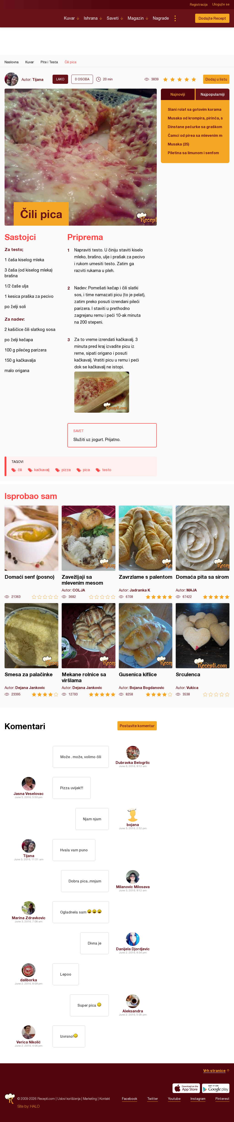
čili (20, 470)
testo (106, 470)
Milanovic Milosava (133, 886)
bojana (133, 824)
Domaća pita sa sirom (202, 552)
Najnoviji (177, 94)
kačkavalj (41, 470)
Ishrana (91, 18)
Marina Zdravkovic (28, 918)
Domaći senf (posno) (31, 552)
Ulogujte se (220, 4)
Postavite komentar (137, 725)
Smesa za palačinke (31, 650)
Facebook (129, 1099)
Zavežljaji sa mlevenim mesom (88, 552)
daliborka (28, 980)
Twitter (152, 1099)
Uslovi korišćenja (68, 1099)
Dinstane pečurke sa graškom (195, 126)
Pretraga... (184, 18)
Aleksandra (132, 1011)
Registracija (198, 4)
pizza (66, 470)
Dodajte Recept (212, 18)
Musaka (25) (178, 144)
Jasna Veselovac (28, 793)
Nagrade (161, 18)
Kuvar (69, 18)
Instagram (198, 1099)
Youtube (174, 1099)
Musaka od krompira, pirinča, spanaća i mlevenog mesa (195, 118)
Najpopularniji (213, 94)
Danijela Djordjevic (133, 949)
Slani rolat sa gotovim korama (194, 109)
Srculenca (202, 650)
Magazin (136, 18)
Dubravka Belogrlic (133, 762)
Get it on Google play (215, 1088)
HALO (35, 1106)
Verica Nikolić (28, 1042)
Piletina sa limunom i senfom (193, 152)
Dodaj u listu (216, 79)
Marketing (90, 1099)
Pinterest (222, 1099)
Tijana (37, 79)
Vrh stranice (214, 1070)
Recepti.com (31, 16)
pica (86, 470)
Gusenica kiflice (146, 650)
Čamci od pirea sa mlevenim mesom (195, 135)
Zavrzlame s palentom (146, 552)
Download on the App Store (186, 1088)
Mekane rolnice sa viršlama (88, 650)
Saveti (113, 18)
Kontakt (104, 1099)
